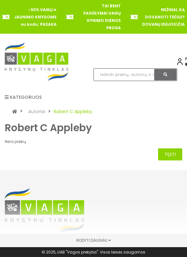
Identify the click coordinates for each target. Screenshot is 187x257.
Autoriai (36, 111)
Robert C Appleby (73, 111)
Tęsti (170, 154)
